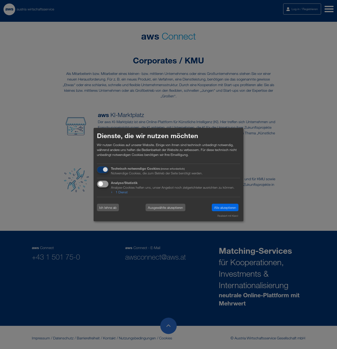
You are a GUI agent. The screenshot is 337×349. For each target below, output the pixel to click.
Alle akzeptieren (225, 207)
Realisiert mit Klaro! (227, 215)
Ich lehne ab (108, 207)
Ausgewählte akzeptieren (165, 207)
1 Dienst (119, 192)
